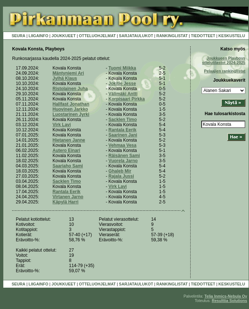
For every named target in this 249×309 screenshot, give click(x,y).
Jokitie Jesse (122, 83)
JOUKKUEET (63, 35)
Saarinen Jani (122, 135)
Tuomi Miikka (122, 68)
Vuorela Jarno (123, 160)
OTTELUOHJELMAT (97, 35)
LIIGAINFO (38, 35)
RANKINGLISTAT (172, 35)
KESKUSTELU (232, 35)
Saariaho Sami (68, 165)
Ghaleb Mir (119, 171)
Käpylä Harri (66, 202)
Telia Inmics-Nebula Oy (226, 296)
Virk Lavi (62, 124)
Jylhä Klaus (65, 78)
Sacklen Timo (122, 119)
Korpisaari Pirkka (126, 99)
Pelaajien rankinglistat (224, 71)
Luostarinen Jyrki (71, 114)
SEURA (18, 35)
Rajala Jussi (121, 176)
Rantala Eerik (122, 129)
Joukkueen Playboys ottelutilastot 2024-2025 (223, 60)
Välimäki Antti (122, 93)
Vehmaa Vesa (122, 145)
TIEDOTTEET (203, 35)
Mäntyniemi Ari (68, 73)
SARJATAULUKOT (136, 35)
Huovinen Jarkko (70, 109)
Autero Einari (66, 150)
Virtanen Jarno (68, 196)
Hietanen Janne (69, 140)
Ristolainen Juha (70, 88)
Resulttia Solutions (229, 300)
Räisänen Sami (124, 155)
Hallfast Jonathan (71, 104)
